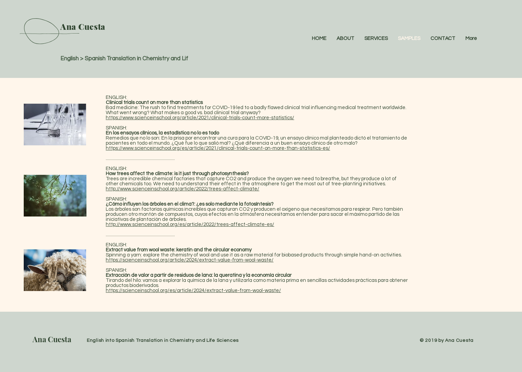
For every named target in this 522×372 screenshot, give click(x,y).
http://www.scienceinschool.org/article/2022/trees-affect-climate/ (182, 188)
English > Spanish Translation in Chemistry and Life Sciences (138, 59)
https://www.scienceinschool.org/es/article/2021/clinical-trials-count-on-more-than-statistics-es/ (218, 148)
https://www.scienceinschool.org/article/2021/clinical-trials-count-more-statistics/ (200, 117)
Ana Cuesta (52, 339)
